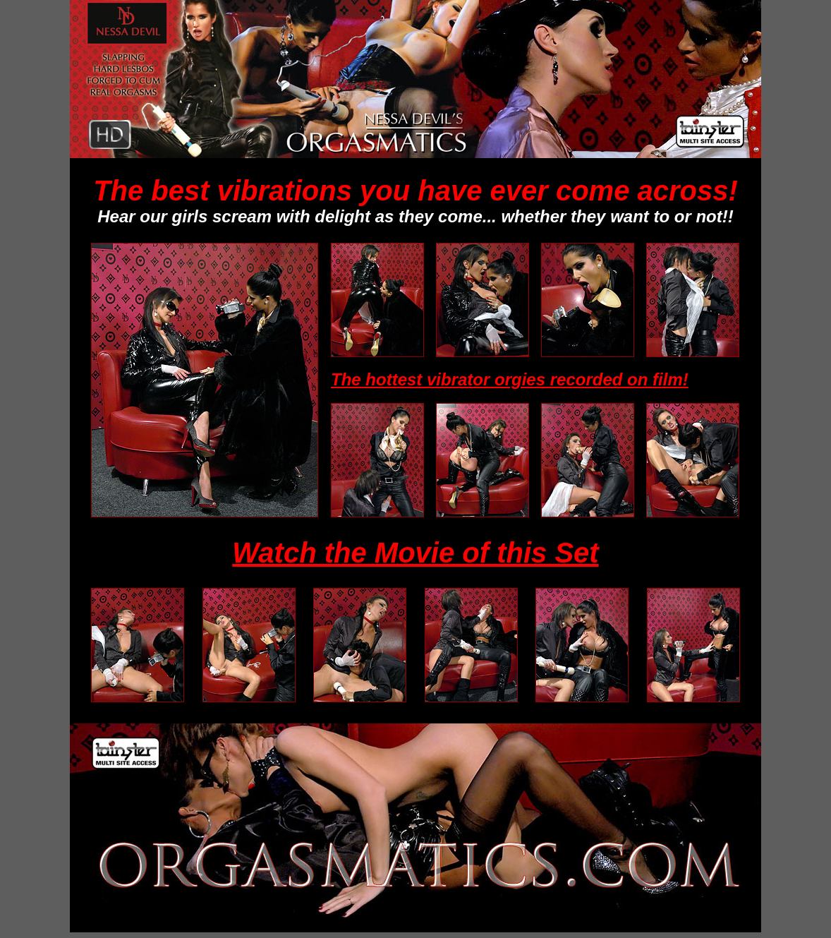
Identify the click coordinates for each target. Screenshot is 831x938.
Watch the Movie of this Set (415, 552)
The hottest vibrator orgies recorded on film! (510, 379)
